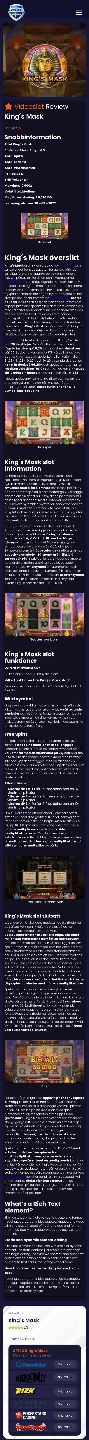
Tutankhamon (15, 282)
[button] (79, 13)
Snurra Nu (65, 1364)
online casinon (15, 1177)
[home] (15, 13)
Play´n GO (67, 265)
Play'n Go (30, 1339)
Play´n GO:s (13, 340)
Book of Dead (60, 298)
